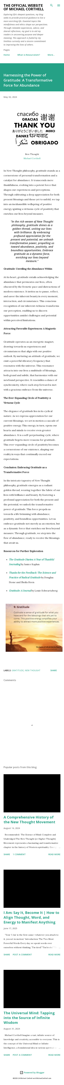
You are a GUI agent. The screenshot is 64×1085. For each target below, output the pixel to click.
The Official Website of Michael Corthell (24, 7)
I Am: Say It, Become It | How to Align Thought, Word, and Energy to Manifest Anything (31, 917)
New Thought (32, 670)
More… (51, 54)
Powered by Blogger (32, 1072)
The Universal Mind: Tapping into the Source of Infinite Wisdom (29, 1017)
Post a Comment (22, 954)
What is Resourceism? (28, 54)
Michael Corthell (32, 158)
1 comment (19, 854)
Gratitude (18, 670)
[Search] (51, 5)
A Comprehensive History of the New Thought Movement (29, 819)
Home (7, 54)
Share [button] (53, 670)
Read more (54, 854)
